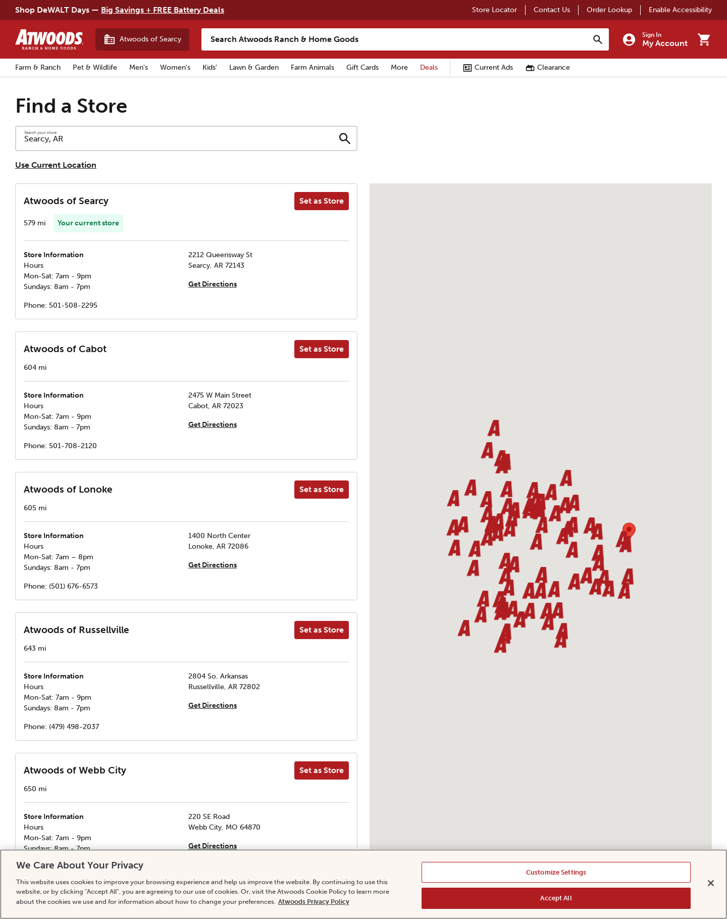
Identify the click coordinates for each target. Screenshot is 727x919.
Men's (138, 67)
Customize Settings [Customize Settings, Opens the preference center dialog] (556, 872)
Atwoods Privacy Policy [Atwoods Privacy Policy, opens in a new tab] (313, 901)
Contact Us (552, 10)
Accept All (556, 898)
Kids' (209, 67)
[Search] (598, 39)
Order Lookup (609, 10)
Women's (175, 67)
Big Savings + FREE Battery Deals (162, 10)
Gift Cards (362, 67)
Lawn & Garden (254, 67)
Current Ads (487, 68)
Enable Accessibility (680, 10)
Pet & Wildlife (95, 67)
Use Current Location (55, 165)
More (399, 67)
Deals (429, 67)
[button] (486, 501)
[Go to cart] (704, 39)
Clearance (547, 68)
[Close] (711, 883)
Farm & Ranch (38, 67)
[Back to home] (49, 39)
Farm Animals (312, 67)
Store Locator (494, 10)
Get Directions (212, 284)
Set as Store (321, 201)
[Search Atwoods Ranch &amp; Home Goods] (395, 39)
